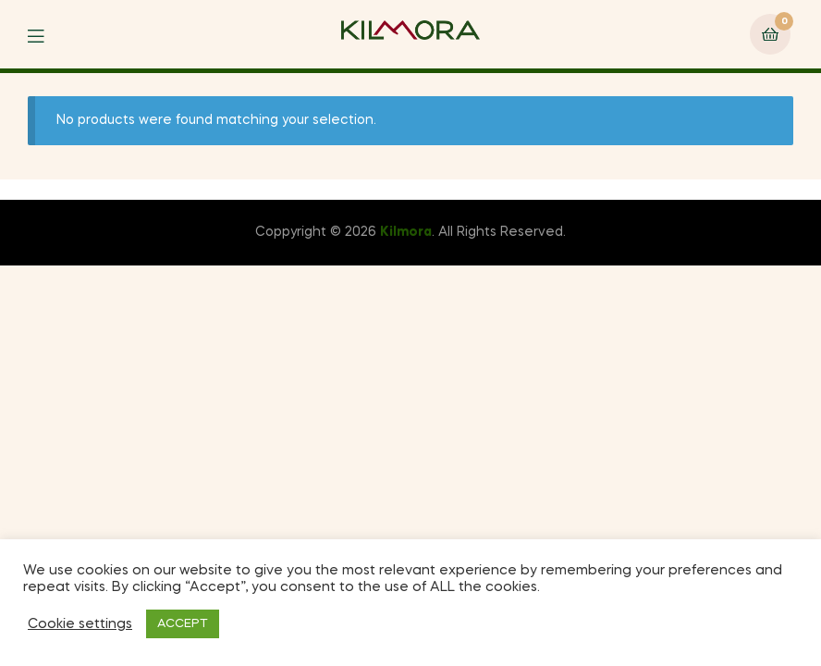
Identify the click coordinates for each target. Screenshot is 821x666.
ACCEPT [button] (182, 624)
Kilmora (406, 232)
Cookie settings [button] (80, 624)
